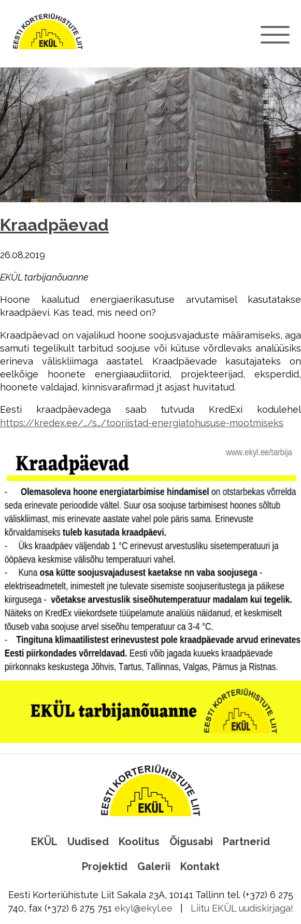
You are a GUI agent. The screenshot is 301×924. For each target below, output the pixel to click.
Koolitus (139, 841)
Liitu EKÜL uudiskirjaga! (242, 908)
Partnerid (246, 841)
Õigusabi (191, 841)
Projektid (104, 866)
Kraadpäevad (54, 225)
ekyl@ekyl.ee (143, 908)
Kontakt (200, 866)
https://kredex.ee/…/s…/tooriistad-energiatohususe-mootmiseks (141, 422)
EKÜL (44, 841)
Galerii (153, 866)
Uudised (88, 841)
